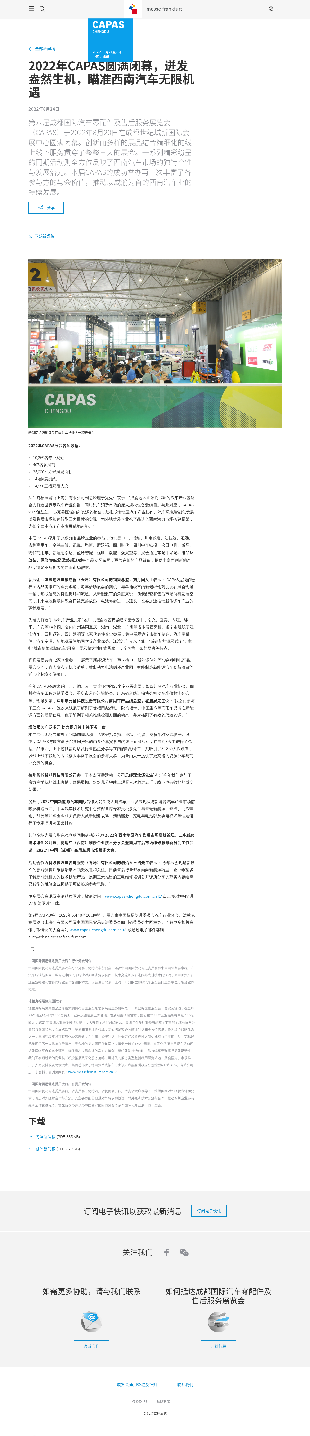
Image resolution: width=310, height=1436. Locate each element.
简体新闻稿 (46, 1136)
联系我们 (92, 1346)
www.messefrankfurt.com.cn (90, 1071)
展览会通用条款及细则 (137, 1384)
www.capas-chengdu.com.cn (131, 896)
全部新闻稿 (45, 48)
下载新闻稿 (44, 236)
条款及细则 (140, 1401)
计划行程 (218, 1346)
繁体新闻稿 (46, 1149)
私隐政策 (163, 1401)
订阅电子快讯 (209, 1211)
